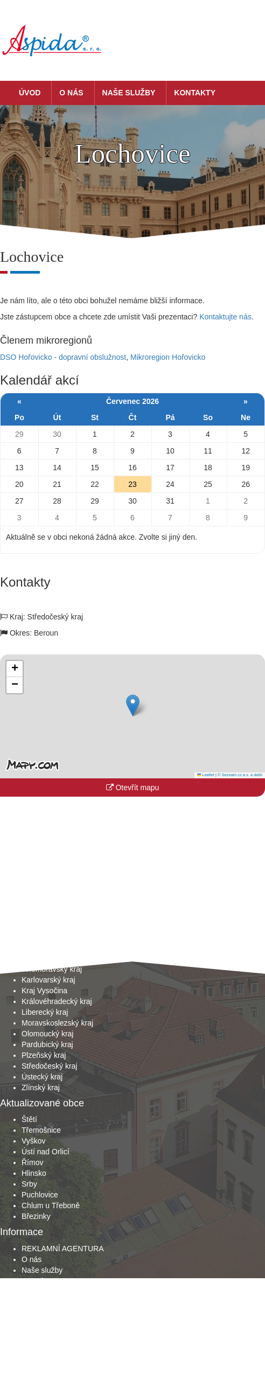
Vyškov (34, 1141)
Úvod (29, 92)
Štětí (29, 1119)
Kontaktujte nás (225, 316)
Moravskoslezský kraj (57, 1023)
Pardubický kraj (47, 1044)
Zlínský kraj (41, 1087)
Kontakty (194, 92)
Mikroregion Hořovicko (167, 357)
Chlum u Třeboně (51, 1205)
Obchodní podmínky (55, 1291)
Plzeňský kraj (44, 1055)
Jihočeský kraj (45, 958)
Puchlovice (40, 1194)
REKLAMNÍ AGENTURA (62, 1248)
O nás (71, 92)
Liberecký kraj (45, 1012)
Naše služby (129, 92)
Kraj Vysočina (44, 990)
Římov (32, 1162)
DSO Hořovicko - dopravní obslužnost (63, 357)
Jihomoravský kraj (52, 969)
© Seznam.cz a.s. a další (240, 774)
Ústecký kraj (42, 1076)
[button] (133, 705)
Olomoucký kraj (47, 1033)
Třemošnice (41, 1130)
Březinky (36, 1216)
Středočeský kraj (49, 1066)
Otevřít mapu (132, 787)
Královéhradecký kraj (57, 1001)
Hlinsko (34, 1173)
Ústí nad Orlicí (45, 1151)
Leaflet (205, 774)
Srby (29, 1184)
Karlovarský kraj (48, 979)
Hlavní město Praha (55, 947)
